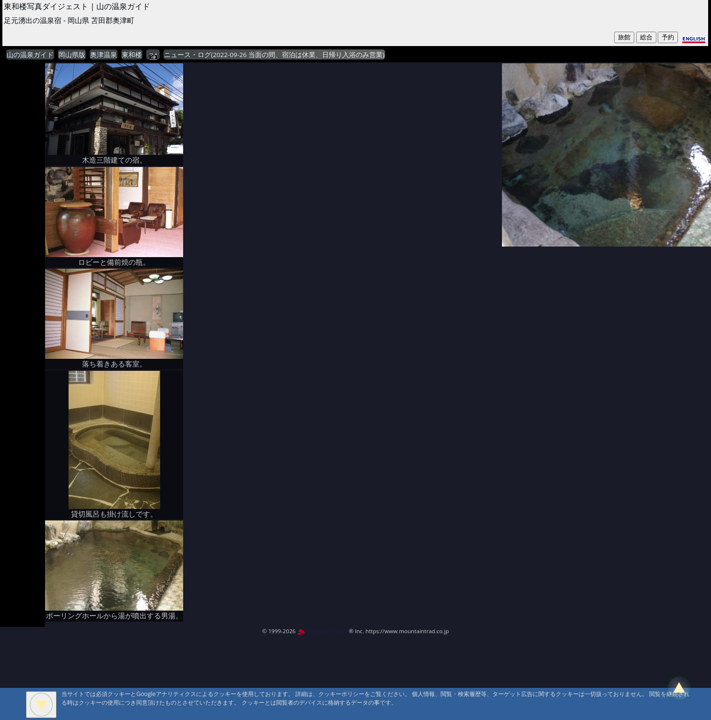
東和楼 (132, 54)
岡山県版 (71, 54)
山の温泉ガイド (30, 54)
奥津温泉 (103, 54)
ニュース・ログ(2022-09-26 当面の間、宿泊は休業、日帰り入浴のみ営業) (274, 54)
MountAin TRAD (322, 631)
